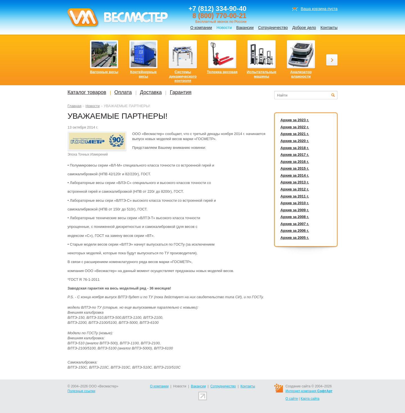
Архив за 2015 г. (294, 168)
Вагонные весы (104, 72)
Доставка (151, 92)
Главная (74, 106)
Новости (93, 106)
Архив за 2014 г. (294, 175)
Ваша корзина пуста (319, 8)
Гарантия (181, 92)
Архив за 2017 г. (294, 154)
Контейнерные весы (143, 74)
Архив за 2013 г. (294, 182)
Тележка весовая (222, 72)
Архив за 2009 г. (294, 210)
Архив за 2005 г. (294, 237)
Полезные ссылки (81, 391)
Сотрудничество (273, 27)
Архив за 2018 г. (294, 148)
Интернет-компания (308, 391)
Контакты (329, 27)
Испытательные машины (261, 74)
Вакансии (245, 27)
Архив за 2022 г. (294, 127)
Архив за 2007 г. (294, 224)
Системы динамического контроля (183, 76)
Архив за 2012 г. (294, 189)
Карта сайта (310, 399)
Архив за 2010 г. (294, 203)
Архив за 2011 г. (294, 196)
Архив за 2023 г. (294, 120)
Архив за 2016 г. (294, 162)
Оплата (123, 92)
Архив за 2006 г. (294, 230)
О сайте (291, 399)
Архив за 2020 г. (294, 141)
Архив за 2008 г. (294, 217)
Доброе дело (304, 27)
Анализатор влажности (301, 74)
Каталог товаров (87, 92)
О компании (201, 27)
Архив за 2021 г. (294, 134)
